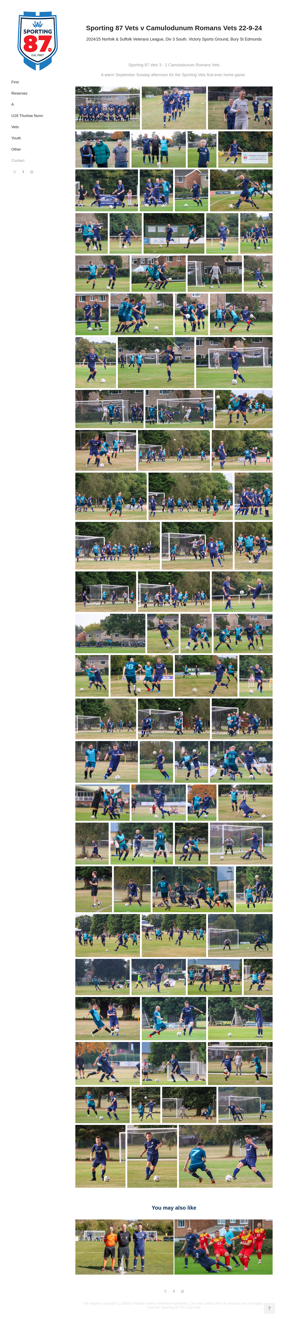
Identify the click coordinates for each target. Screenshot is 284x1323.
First (15, 82)
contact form (213, 1303)
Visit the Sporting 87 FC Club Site (174, 1307)
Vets (15, 127)
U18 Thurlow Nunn (27, 116)
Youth (16, 138)
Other (16, 149)
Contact (18, 160)
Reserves (19, 93)
